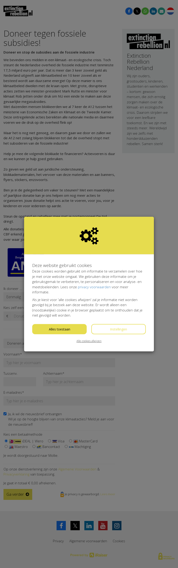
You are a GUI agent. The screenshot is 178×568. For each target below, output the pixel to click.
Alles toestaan (59, 329)
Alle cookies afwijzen (89, 341)
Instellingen (118, 329)
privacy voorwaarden (94, 287)
